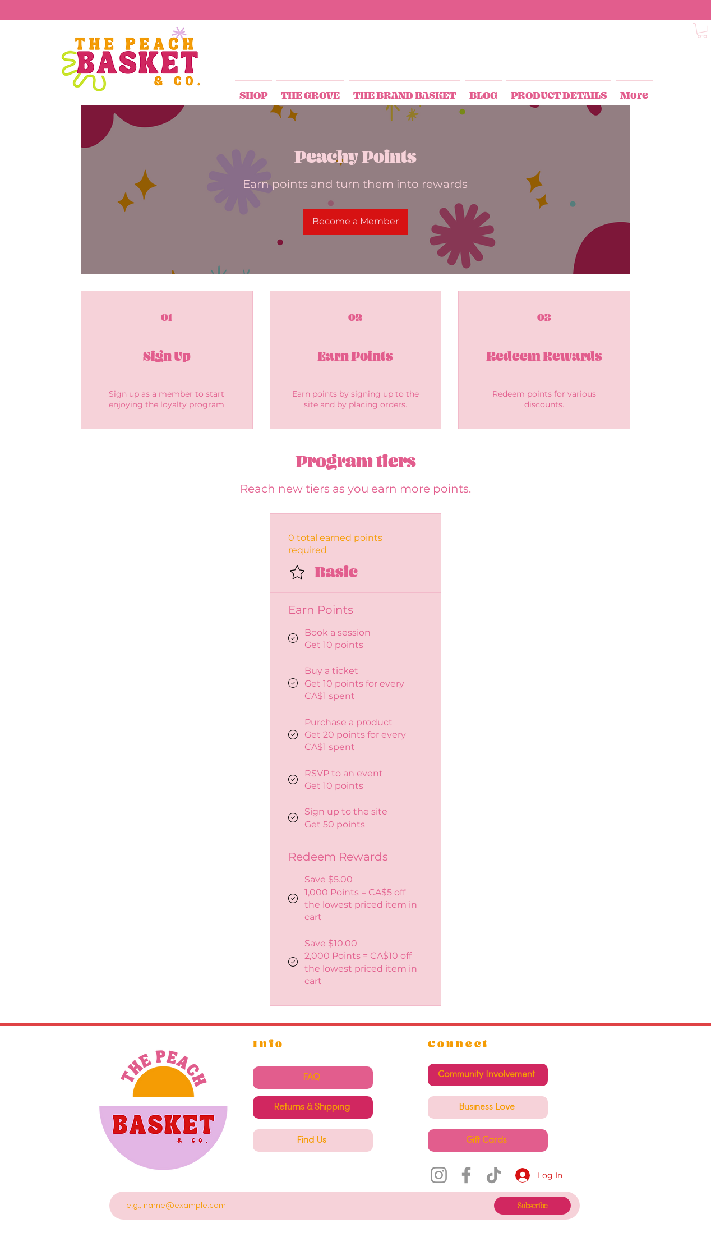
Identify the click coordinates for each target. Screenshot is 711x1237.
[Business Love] (488, 1107)
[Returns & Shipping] (313, 1107)
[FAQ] (313, 1077)
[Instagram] (439, 1175)
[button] (702, 30)
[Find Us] (313, 1140)
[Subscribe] (532, 1206)
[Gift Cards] (488, 1140)
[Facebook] (466, 1175)
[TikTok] (494, 1175)
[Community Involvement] (488, 1075)
